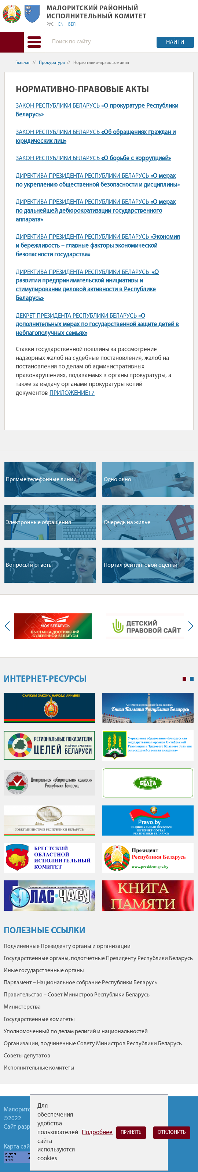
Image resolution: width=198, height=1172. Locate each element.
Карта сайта (19, 1147)
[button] (34, 42)
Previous (8, 626)
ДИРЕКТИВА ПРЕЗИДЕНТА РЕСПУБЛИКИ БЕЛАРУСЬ (96, 211)
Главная (22, 63)
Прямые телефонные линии (41, 480)
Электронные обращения (38, 523)
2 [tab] (192, 679)
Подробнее (97, 1132)
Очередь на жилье (127, 523)
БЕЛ (72, 24)
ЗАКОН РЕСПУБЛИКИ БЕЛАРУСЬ (93, 158)
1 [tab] (184, 679)
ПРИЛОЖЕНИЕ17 (72, 393)
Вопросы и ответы (29, 565)
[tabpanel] (99, 805)
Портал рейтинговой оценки (140, 565)
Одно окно (117, 480)
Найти (175, 42)
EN (60, 24)
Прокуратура (52, 63)
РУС (50, 24)
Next (189, 626)
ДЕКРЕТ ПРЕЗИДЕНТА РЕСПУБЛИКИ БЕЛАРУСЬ (97, 325)
